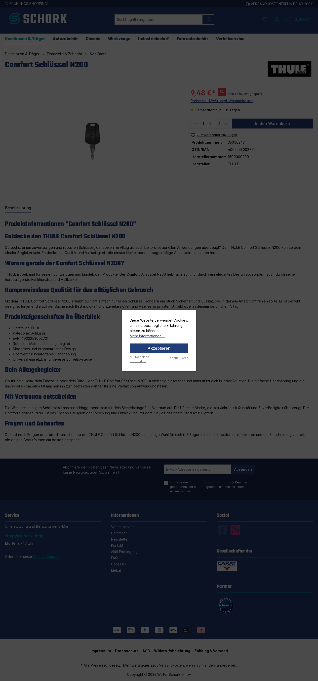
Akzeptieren (159, 348)
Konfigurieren (178, 358)
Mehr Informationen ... (147, 336)
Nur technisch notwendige (139, 359)
